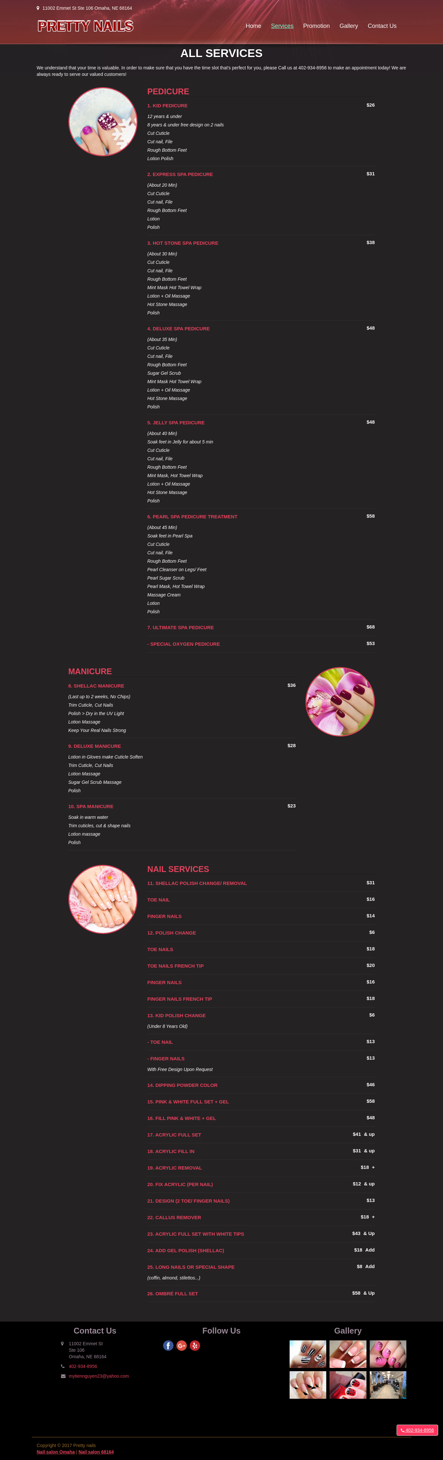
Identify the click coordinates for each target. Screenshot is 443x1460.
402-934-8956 (417, 1430)
